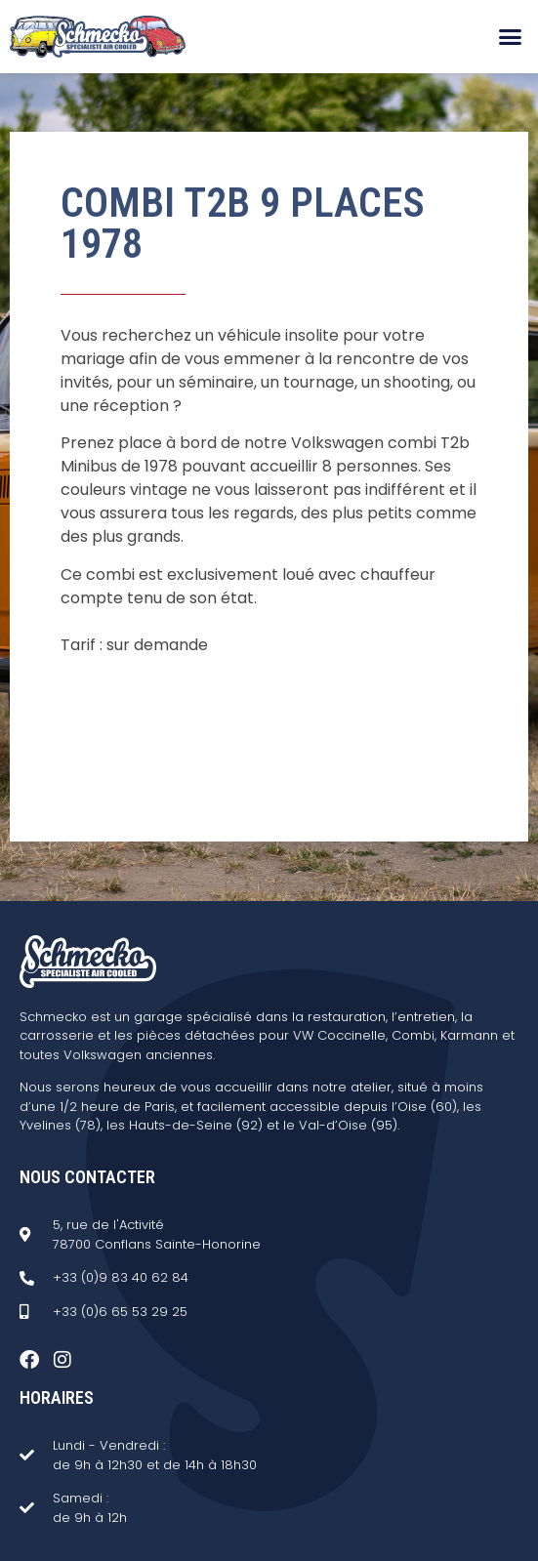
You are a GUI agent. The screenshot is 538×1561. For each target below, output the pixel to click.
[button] (509, 37)
